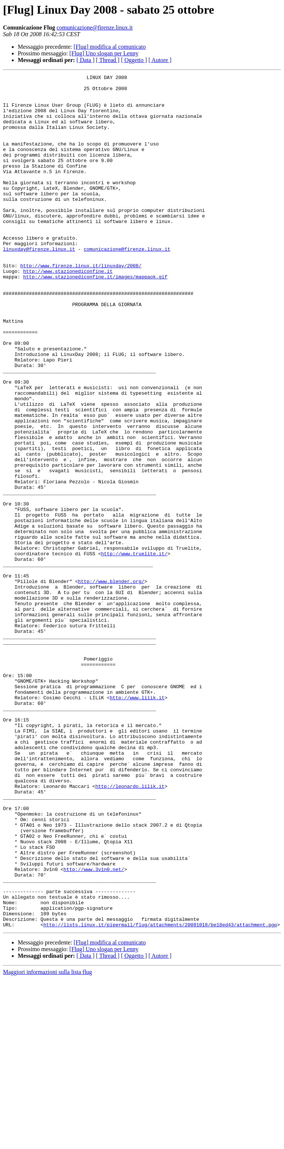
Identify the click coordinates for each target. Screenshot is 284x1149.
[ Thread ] (108, 60)
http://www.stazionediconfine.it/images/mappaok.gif (95, 317)
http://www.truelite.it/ (134, 649)
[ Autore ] (159, 60)
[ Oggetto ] (134, 60)
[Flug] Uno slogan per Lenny (104, 53)
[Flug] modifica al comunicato (110, 47)
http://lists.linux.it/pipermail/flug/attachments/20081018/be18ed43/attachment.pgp (160, 1095)
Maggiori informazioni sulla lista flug (47, 1142)
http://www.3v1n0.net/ (94, 1028)
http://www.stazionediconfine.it (68, 311)
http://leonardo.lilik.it (130, 929)
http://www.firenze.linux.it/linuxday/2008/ (81, 304)
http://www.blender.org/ (111, 683)
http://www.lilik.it (137, 822)
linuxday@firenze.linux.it (39, 284)
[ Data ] (86, 60)
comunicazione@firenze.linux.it (95, 27)
